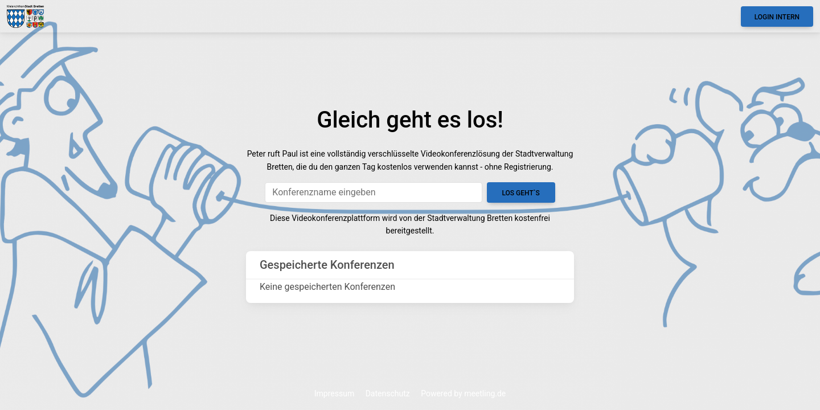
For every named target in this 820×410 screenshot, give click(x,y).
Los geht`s (520, 193)
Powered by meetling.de (463, 393)
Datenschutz (388, 393)
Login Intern (777, 17)
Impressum (334, 393)
